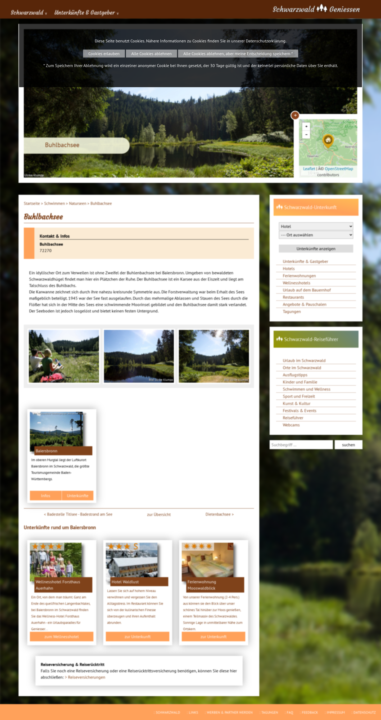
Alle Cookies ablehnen (151, 53)
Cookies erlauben (104, 53)
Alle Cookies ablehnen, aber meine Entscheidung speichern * (238, 53)
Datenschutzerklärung (265, 40)
